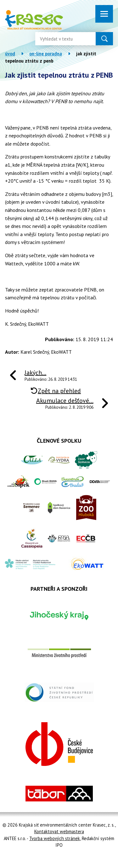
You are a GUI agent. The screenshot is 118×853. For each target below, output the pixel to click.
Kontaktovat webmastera (59, 831)
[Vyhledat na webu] (60, 38)
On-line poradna (45, 54)
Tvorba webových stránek (54, 838)
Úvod (10, 54)
